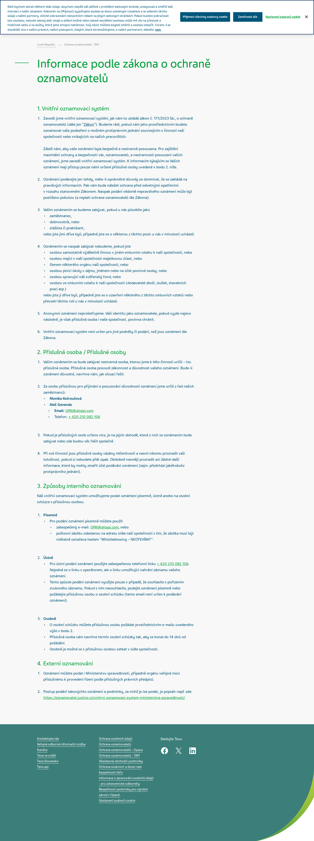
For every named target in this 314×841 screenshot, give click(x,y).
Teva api (43, 767)
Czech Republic (46, 44)
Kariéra (42, 750)
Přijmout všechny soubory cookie (205, 17)
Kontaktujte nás (48, 739)
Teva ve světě (46, 756)
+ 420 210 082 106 (84, 417)
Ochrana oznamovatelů (115, 744)
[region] (157, 17)
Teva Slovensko (48, 761)
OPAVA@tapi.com (79, 410)
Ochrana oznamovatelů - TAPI (119, 756)
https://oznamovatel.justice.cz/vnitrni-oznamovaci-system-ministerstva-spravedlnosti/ (114, 697)
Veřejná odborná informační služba (61, 744)
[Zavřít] (306, 16)
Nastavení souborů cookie (117, 801)
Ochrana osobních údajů (115, 739)
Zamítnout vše (248, 17)
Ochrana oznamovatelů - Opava (121, 750)
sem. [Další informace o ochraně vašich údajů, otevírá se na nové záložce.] (158, 30)
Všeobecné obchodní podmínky (121, 761)
